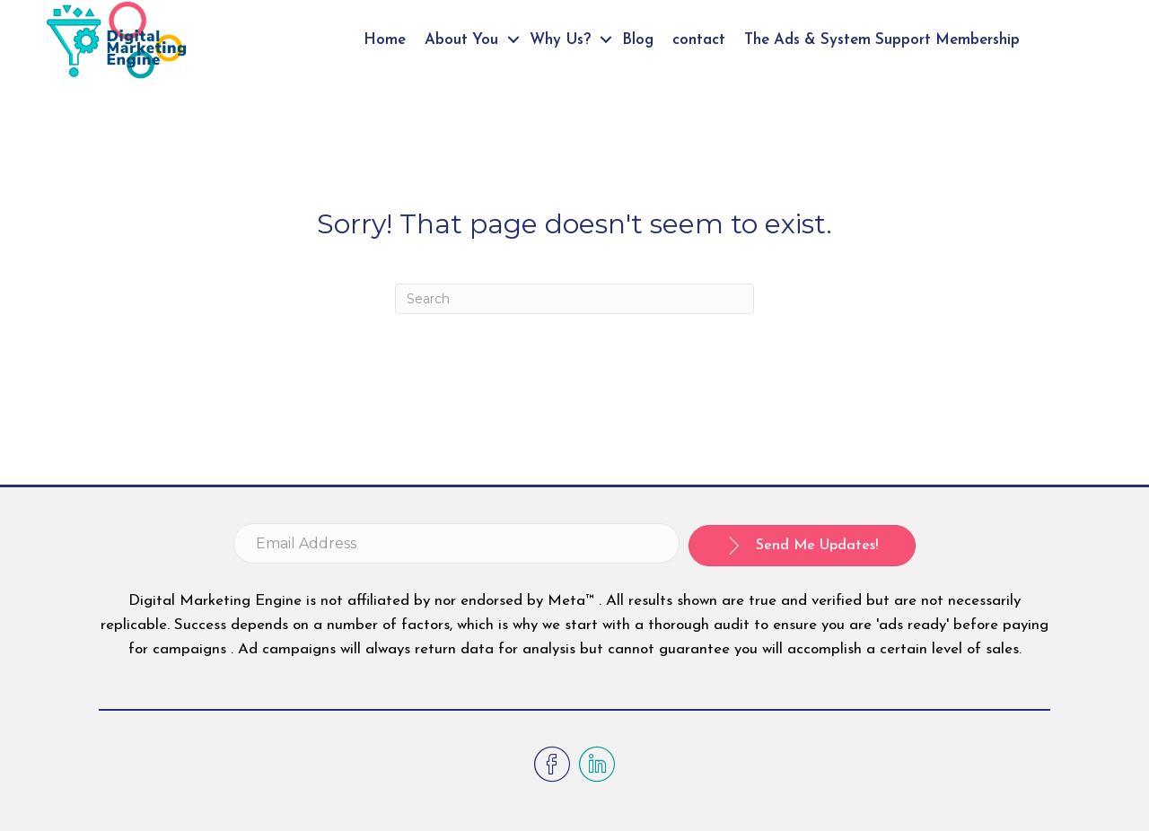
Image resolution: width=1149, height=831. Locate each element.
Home (385, 40)
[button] (802, 546)
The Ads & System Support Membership (882, 40)
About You (461, 40)
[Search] (574, 299)
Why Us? (560, 40)
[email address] (456, 543)
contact (698, 40)
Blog (637, 40)
